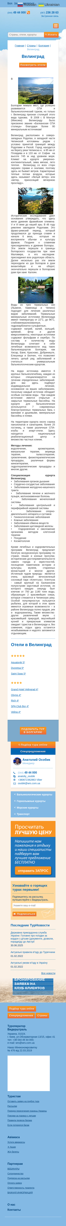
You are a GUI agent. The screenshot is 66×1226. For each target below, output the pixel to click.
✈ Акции (12, 1147)
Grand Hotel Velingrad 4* (24, 689)
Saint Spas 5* (18, 673)
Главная (19, 45)
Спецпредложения (33, 751)
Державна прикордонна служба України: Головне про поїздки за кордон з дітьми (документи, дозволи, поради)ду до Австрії (32, 937)
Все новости (48, 973)
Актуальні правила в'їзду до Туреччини (33, 952)
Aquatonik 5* (18, 662)
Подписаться (24, 914)
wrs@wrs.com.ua (24, 1042)
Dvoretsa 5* (17, 668)
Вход (10, 3)
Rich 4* (15, 700)
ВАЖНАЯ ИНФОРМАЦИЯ (20, 1192)
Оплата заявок (15, 1183)
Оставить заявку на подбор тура (23, 1101)
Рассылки (12, 1106)
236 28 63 (49, 12)
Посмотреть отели (33, 65)
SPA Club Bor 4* (20, 706)
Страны (31, 45)
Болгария (44, 45)
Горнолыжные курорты (31, 801)
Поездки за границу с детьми (22, 1116)
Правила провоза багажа (20, 1120)
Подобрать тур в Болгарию (33, 731)
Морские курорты (28, 807)
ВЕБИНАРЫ (14, 1169)
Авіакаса (14, 1137)
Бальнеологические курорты (34, 794)
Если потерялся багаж (18, 1125)
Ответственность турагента (21, 1188)
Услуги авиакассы (16, 1142)
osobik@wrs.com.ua (29, 783)
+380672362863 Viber (30, 779)
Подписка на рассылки (19, 1178)
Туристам (14, 1096)
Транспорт (23, 814)
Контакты (14, 1209)
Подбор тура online (33, 744)
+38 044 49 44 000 (23, 1039)
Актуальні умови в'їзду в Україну (29, 962)
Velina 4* (16, 712)
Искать (51, 34)
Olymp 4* (16, 695)
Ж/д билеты (13, 1152)
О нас (11, 1204)
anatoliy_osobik (26, 776)
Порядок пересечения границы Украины (27, 1111)
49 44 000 (27, 772)
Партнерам (15, 1163)
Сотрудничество (15, 1173)
